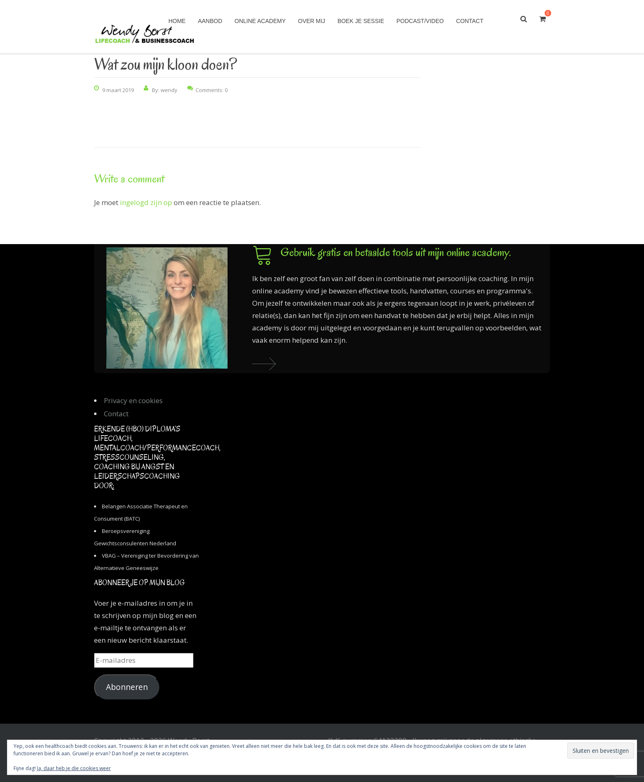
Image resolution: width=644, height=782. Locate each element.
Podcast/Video (420, 21)
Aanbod (210, 21)
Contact (469, 21)
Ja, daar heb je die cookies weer (74, 768)
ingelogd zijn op (146, 202)
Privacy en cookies (133, 400)
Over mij (311, 21)
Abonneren (127, 687)
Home (177, 21)
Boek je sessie (361, 21)
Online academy (260, 21)
